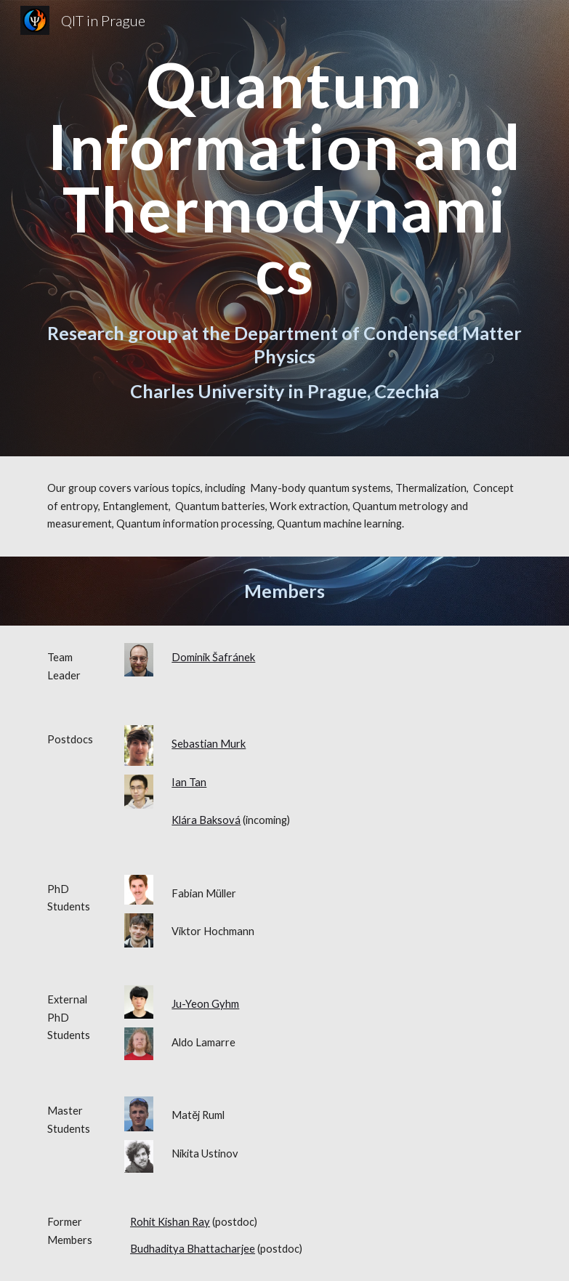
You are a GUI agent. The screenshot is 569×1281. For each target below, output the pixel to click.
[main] (284, 178)
